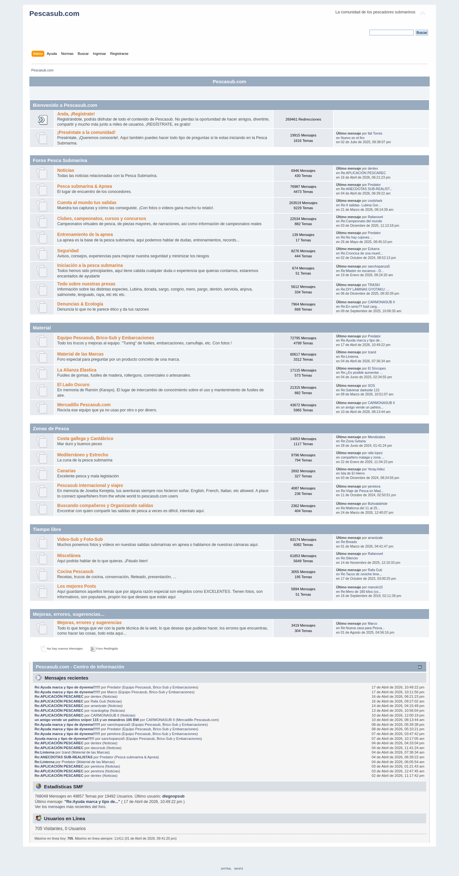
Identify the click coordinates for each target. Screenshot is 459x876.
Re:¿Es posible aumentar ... (361, 372)
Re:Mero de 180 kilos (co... (361, 591)
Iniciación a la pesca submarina (90, 265)
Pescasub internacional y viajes (90, 485)
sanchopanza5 (379, 266)
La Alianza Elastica (76, 370)
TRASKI (374, 285)
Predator (374, 185)
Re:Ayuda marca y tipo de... (361, 340)
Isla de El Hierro (353, 473)
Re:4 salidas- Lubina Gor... (361, 205)
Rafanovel (375, 217)
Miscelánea (68, 555)
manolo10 (375, 587)
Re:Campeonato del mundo (361, 221)
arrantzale (375, 538)
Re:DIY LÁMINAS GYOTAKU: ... (365, 289)
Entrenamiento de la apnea (85, 234)
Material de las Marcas (80, 354)
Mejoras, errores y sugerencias (89, 622)
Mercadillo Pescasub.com (84, 404)
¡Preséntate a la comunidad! (86, 132)
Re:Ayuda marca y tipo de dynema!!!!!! (67, 687)
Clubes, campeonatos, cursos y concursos (101, 218)
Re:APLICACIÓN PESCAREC (363, 173)
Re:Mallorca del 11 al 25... (360, 508)
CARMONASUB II (381, 302)
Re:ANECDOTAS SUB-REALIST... (366, 189)
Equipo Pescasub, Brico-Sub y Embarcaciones (105, 337)
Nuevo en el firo (352, 138)
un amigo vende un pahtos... (362, 407)
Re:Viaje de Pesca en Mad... (362, 491)
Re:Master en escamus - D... (362, 271)
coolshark (375, 200)
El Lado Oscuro (73, 384)
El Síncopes (377, 368)
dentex (373, 168)
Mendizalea (376, 437)
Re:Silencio (349, 558)
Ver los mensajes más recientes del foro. (70, 807)
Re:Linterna (349, 356)
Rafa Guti (375, 570)
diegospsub (173, 796)
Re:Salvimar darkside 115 (360, 390)
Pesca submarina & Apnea (84, 186)
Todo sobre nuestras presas (86, 284)
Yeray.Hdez (376, 469)
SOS (371, 385)
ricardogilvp (100, 710)
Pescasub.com (54, 14)
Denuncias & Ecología (80, 304)
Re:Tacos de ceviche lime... (361, 574)
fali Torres (375, 133)
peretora (374, 486)
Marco (372, 623)
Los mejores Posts (76, 586)
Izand (372, 352)
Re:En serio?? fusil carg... (360, 306)
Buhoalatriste (378, 503)
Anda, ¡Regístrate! (76, 114)
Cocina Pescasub (75, 571)
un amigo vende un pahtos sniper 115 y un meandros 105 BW (87, 720)
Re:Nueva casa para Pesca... (363, 628)
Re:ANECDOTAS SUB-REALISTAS (64, 757)
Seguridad (67, 250)
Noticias (65, 170)
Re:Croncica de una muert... (362, 253)
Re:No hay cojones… (357, 237)
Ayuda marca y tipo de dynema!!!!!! (64, 738)
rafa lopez (375, 453)
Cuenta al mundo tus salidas (86, 202)
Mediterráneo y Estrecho (82, 455)
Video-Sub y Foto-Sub (80, 539)
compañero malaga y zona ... (362, 457)
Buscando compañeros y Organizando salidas (105, 505)
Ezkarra (374, 249)
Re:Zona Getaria (353, 441)
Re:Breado (349, 542)
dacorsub (98, 748)
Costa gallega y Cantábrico (85, 438)
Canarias (66, 470)
